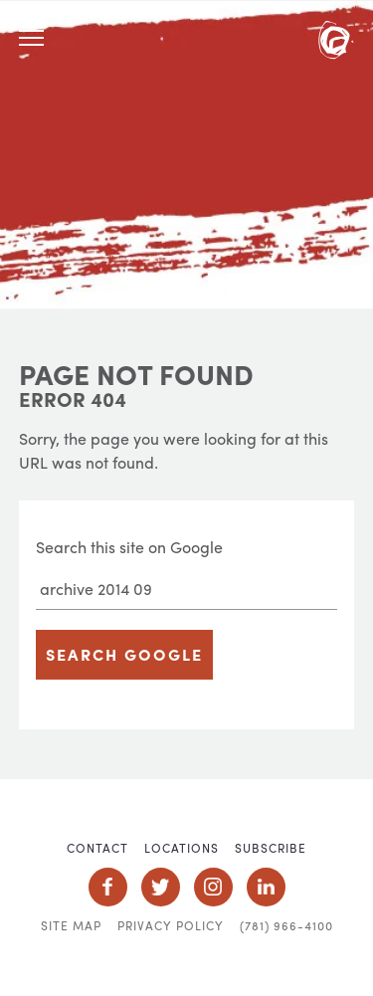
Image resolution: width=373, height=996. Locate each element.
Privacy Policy (170, 925)
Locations (181, 848)
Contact (97, 848)
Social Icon (108, 887)
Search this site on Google (129, 546)
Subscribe (270, 848)
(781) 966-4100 (286, 925)
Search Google (124, 654)
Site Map (71, 925)
